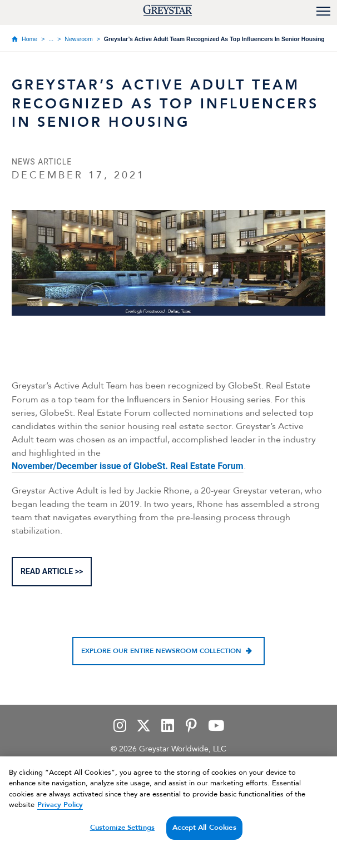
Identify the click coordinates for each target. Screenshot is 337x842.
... (50, 39)
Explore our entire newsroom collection (161, 651)
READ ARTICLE (47, 571)
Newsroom (78, 39)
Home (29, 39)
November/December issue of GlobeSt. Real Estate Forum (128, 466)
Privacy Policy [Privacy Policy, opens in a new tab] (60, 811)
